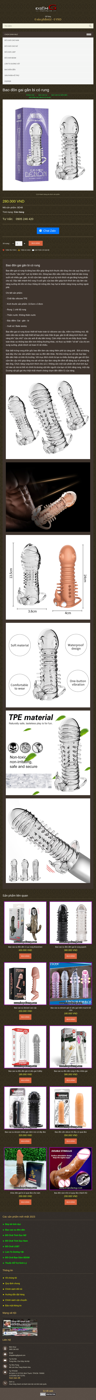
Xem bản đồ (14, 1378)
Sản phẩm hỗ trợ (12, 75)
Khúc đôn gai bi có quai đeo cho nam (25, 1193)
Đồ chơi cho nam (12, 40)
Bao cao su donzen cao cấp (25, 1008)
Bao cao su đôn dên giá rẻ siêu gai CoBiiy (25, 1071)
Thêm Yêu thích (10, 250)
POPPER (8, 81)
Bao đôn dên (10, 70)
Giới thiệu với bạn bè (42, 250)
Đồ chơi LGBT (10, 52)
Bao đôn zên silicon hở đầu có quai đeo (71, 1132)
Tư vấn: (8, 219)
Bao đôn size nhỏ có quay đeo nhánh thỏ (70, 1193)
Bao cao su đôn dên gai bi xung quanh (70, 947)
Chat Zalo (49, 230)
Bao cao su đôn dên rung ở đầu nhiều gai (70, 1071)
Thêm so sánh (26, 250)
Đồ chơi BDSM (10, 58)
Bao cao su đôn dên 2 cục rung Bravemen (25, 947)
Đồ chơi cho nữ (11, 46)
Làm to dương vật (12, 64)
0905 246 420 (24, 219)
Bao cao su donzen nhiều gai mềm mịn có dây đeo (25, 1132)
